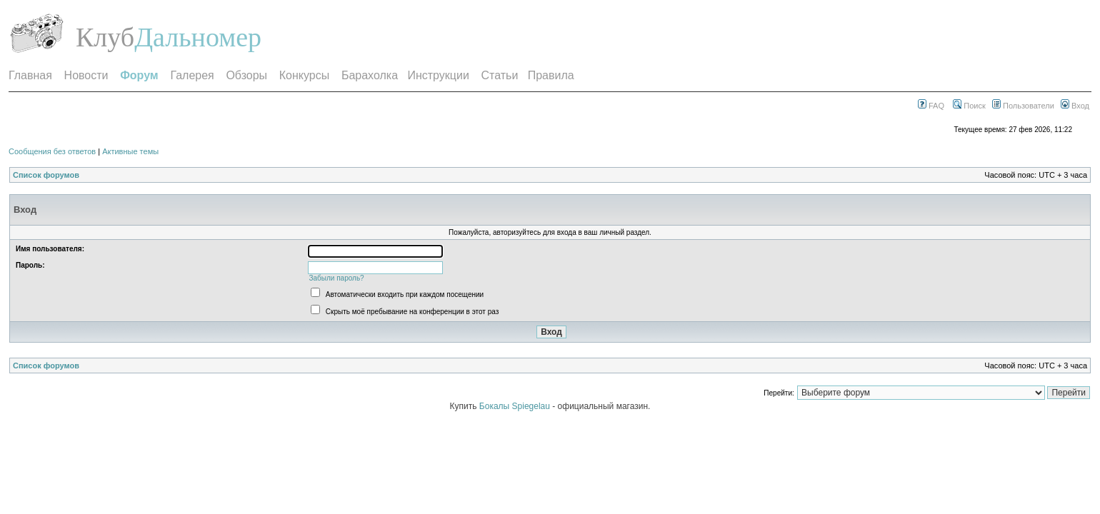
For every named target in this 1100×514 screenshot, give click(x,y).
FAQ (931, 105)
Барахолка (369, 75)
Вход (1075, 105)
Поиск (969, 105)
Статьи (500, 75)
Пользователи (1023, 105)
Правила (551, 75)
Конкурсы (304, 75)
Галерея (192, 75)
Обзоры (246, 75)
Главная (30, 75)
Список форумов (46, 175)
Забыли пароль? (336, 278)
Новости (86, 75)
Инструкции (438, 75)
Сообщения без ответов (52, 151)
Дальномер (197, 37)
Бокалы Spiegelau (515, 406)
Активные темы (130, 151)
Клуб (105, 37)
